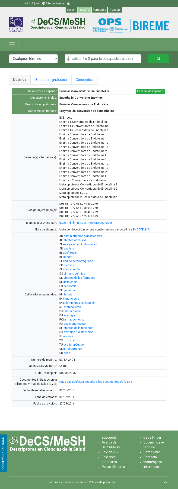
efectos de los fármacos (79, 277)
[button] (68, 3)
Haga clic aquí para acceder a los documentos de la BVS (95, 381)
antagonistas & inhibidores (80, 244)
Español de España (150, 91)
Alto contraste (53, 3)
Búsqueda (109, 437)
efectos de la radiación (78, 328)
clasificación (71, 269)
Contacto (150, 457)
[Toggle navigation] (12, 44)
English (71, 9)
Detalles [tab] (20, 79)
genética (69, 290)
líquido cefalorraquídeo (78, 261)
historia (67, 294)
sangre (67, 257)
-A (37, 3)
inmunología (71, 298)
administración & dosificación (83, 236)
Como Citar (151, 452)
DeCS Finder (152, 437)
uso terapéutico (74, 344)
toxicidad (70, 340)
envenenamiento (75, 323)
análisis (69, 248)
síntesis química (74, 273)
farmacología (72, 311)
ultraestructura (73, 348)
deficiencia (70, 282)
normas (68, 336)
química (69, 265)
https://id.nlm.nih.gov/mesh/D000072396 (86, 222)
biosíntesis (70, 252)
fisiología (69, 315)
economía (70, 286)
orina (67, 353)
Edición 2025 (111, 452)
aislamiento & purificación (78, 302)
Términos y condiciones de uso (68, 482)
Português (99, 9)
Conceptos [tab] (89, 80)
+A (26, 3)
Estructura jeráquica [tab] (52, 80)
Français (115, 9)
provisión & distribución (78, 332)
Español (84, 9)
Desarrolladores (113, 467)
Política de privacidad (102, 482)
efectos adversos (75, 240)
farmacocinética (74, 319)
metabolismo (72, 307)
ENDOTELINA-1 (142, 229)
